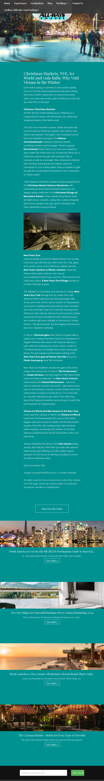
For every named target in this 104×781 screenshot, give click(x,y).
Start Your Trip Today (52, 508)
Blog (50, 3)
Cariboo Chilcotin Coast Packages (21, 10)
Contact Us (77, 3)
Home (7, 3)
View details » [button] (52, 561)
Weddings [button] (62, 3)
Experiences (20, 3)
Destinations (37, 3)
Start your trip (78, 773)
